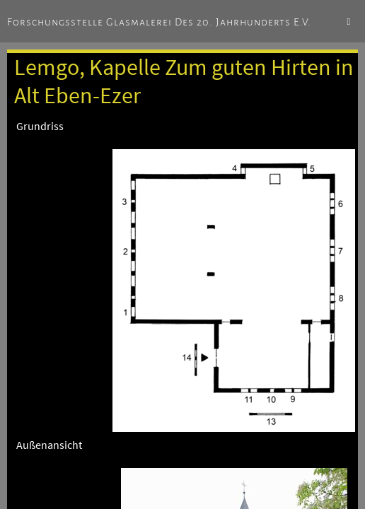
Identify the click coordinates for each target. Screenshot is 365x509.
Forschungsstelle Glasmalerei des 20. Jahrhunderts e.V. (159, 22)
